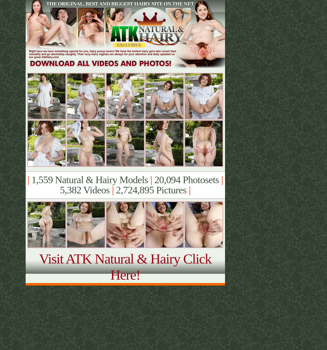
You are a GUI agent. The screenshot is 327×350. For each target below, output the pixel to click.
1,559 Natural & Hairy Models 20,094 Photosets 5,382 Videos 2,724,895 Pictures (125, 185)
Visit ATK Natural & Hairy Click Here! (125, 267)
